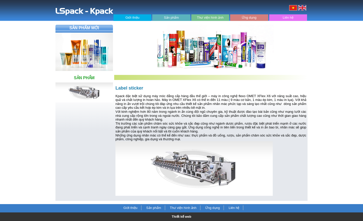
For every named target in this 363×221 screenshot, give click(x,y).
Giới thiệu (132, 17)
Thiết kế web (181, 216)
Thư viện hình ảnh (210, 17)
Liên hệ (288, 17)
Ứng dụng (249, 17)
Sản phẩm (171, 17)
